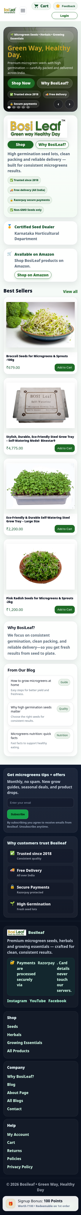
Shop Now (21, 83)
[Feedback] (65, 6)
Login (64, 16)
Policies (14, 1158)
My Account (18, 1134)
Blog (11, 1084)
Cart (11, 1142)
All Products (18, 1050)
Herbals (14, 1034)
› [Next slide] (69, 104)
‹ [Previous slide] (58, 104)
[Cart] (41, 6)
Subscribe (18, 814)
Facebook (57, 1000)
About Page (18, 1092)
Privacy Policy (20, 1166)
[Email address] (40, 802)
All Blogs (15, 1100)
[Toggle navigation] (23, 10)
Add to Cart (64, 367)
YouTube (38, 1000)
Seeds (12, 1026)
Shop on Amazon (33, 274)
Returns (14, 1150)
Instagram (17, 1000)
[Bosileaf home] (10, 10)
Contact (14, 1108)
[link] (40, 335)
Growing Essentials (24, 1042)
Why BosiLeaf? (54, 83)
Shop (20, 144)
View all (70, 291)
